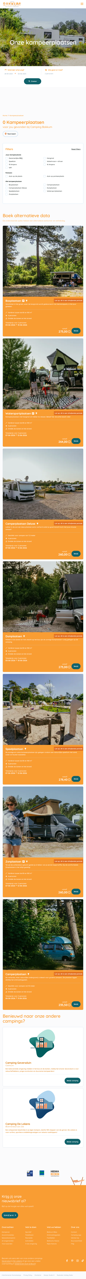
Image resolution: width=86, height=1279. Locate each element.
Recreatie (28, 1238)
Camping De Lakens (17, 1124)
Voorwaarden (7, 1244)
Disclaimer (38, 1275)
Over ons (75, 1227)
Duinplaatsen (13, 636)
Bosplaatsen (13, 300)
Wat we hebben (54, 1227)
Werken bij (75, 1238)
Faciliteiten (51, 1238)
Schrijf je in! (10, 1215)
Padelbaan (29, 1235)
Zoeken (32, 81)
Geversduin (6, 1261)
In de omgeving (31, 1244)
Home (5, 116)
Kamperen (6, 1232)
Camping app (76, 1235)
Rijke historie (52, 1244)
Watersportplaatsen (18, 413)
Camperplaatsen (15, 974)
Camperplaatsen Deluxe (20, 523)
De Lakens (17, 1261)
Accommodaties (8, 1235)
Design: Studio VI (49, 1275)
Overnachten (8, 1227)
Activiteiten (29, 1241)
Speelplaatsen (14, 749)
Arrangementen (8, 1241)
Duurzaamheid (76, 1241)
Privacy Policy (28, 1275)
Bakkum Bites (52, 1232)
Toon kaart (10, 134)
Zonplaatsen (13, 861)
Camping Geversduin (18, 1062)
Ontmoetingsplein (53, 1235)
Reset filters (76, 149)
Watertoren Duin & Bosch (25, 1264)
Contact (74, 1232)
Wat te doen (30, 1227)
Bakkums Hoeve (53, 1241)
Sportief (28, 1232)
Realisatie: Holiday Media (65, 1275)
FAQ (72, 1244)
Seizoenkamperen (8, 1238)
